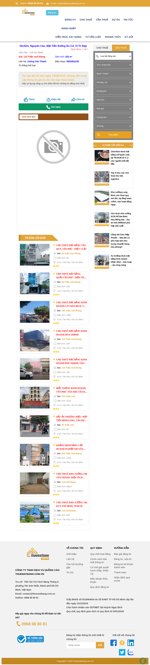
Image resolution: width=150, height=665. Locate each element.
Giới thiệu (71, 554)
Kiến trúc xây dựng (68, 37)
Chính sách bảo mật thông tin (98, 561)
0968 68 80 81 (35, 3)
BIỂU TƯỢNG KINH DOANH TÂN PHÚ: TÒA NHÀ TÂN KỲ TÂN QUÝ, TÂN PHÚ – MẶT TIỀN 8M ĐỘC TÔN (71, 391)
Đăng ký (70, 20)
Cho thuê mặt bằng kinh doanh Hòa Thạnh (71, 334)
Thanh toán (120, 573)
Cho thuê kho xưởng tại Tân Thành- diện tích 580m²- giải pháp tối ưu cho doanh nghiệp (71, 476)
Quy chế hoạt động (100, 554)
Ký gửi (129, 37)
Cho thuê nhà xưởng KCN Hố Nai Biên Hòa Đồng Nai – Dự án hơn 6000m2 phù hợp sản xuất (121, 220)
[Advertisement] (53, 205)
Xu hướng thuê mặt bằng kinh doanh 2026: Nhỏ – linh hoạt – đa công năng (121, 261)
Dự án (116, 20)
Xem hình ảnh (29, 117)
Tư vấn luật (93, 37)
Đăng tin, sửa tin (123, 559)
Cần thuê (102, 20)
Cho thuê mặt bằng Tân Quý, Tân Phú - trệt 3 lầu (71, 248)
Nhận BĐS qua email (122, 580)
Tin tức (128, 20)
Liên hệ (70, 559)
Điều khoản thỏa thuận (99, 581)
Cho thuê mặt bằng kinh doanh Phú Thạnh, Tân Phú (71, 362)
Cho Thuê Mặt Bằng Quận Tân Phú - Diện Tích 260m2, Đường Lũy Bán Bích (71, 276)
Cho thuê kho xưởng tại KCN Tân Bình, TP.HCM (71, 505)
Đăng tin (52, 13)
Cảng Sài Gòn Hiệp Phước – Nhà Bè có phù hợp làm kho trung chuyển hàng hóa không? (120, 241)
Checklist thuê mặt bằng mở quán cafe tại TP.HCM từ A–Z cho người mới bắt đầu (120, 158)
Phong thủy (113, 37)
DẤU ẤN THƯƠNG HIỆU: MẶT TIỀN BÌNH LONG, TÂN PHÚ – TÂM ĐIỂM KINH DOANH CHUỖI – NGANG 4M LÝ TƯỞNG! (71, 419)
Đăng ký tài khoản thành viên (123, 566)
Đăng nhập (68, 29)
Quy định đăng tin (99, 587)
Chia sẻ (80, 100)
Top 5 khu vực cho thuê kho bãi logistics (120, 176)
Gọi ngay (53, 108)
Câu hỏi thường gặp (74, 566)
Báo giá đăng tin (122, 554)
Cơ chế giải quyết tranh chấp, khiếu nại (99, 571)
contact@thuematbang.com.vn (71, 3)
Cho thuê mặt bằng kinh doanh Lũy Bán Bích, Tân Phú (71, 305)
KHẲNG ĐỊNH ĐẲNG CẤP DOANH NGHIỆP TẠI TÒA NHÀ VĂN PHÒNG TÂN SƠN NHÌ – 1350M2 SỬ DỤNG (71, 448)
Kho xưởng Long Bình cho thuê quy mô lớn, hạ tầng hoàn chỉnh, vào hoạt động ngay (121, 199)
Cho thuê (86, 20)
